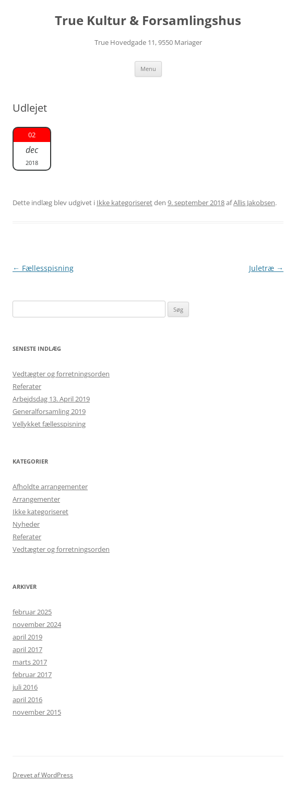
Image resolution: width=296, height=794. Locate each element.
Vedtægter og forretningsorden (61, 373)
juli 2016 (25, 687)
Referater (27, 386)
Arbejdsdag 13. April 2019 (51, 399)
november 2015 (37, 712)
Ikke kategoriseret (124, 202)
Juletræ (266, 268)
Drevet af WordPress (43, 775)
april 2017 (27, 649)
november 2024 (37, 624)
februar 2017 (32, 674)
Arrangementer (36, 499)
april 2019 (27, 637)
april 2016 (27, 699)
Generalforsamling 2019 (49, 411)
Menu (148, 69)
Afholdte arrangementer (50, 486)
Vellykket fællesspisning (49, 424)
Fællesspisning (43, 268)
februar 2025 (32, 612)
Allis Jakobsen (254, 202)
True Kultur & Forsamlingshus (148, 21)
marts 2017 (30, 662)
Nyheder (26, 524)
